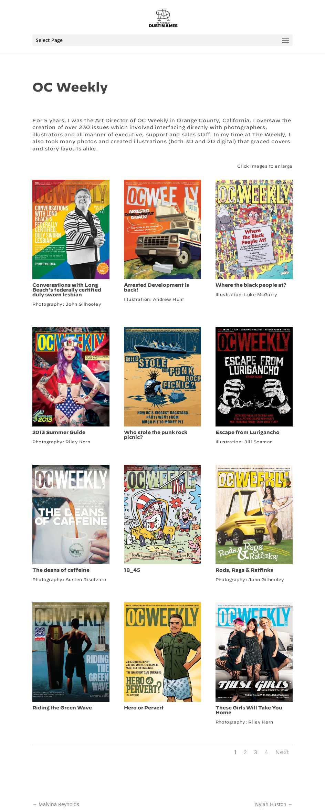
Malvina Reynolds (55, 804)
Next (282, 752)
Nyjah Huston (274, 804)
